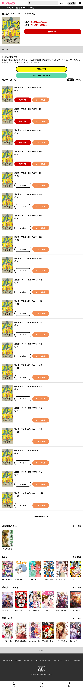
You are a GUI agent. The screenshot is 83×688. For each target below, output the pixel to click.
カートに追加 (40, 100)
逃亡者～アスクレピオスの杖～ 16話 (28, 408)
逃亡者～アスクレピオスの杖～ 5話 (28, 173)
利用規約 (18, 660)
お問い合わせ (57, 660)
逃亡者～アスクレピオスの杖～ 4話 (28, 152)
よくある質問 (7, 660)
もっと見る (77, 526)
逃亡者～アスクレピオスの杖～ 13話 (28, 344)
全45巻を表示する (41, 517)
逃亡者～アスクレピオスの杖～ (25, 8)
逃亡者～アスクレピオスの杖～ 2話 (28, 109)
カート (41, 686)
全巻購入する (41, 69)
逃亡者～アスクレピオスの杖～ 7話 (28, 216)
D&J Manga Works (39, 22)
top (3, 8)
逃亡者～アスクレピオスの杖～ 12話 (28, 322)
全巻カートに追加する (41, 75)
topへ (41, 650)
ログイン (63, 3)
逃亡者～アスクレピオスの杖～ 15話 (28, 386)
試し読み (23, 185)
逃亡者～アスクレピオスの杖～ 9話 (28, 258)
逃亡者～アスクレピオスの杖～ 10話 (28, 280)
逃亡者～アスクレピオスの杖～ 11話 (28, 301)
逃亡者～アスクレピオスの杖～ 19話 (28, 472)
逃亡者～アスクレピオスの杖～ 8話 (28, 237)
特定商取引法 (28, 660)
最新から (78, 80)
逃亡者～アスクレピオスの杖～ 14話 (28, 365)
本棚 (69, 686)
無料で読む (52, 32)
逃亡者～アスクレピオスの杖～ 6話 (28, 194)
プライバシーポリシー (43, 660)
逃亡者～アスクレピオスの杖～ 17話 (28, 429)
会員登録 (72, 3)
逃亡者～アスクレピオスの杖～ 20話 (28, 493)
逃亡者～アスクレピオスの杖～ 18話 (28, 450)
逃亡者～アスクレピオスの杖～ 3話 (28, 130)
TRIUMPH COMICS (39, 25)
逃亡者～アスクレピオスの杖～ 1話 (27, 88)
